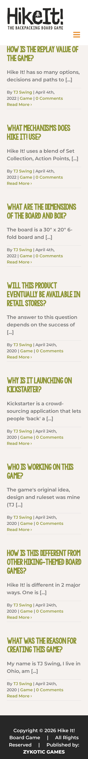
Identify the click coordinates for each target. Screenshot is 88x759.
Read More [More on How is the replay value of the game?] (18, 104)
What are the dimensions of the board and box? (41, 211)
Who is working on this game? (40, 472)
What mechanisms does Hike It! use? (38, 133)
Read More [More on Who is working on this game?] (18, 529)
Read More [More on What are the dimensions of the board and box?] (18, 262)
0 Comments (49, 98)
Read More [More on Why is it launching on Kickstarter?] (18, 443)
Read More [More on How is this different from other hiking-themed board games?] (18, 617)
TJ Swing (22, 92)
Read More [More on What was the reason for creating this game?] (18, 696)
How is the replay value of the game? (42, 54)
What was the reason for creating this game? (41, 645)
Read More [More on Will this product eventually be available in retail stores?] (18, 357)
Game (26, 98)
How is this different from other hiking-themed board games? (44, 562)
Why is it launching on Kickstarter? (39, 385)
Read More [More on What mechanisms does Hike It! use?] (18, 183)
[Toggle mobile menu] (77, 34)
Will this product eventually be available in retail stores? (43, 294)
